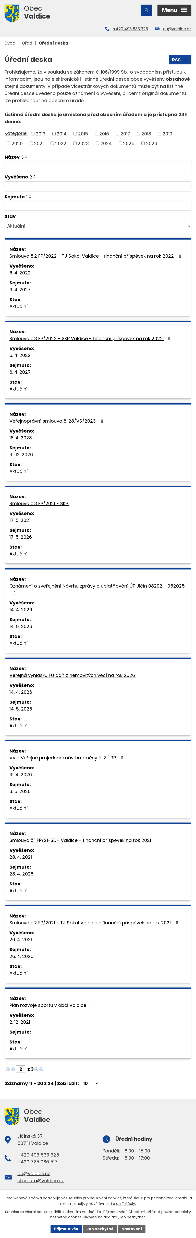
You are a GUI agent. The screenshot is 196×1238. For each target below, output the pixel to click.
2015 (83, 134)
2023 (83, 143)
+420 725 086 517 (37, 1162)
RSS (180, 60)
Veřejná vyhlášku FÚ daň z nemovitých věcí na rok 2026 (76, 675)
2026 (151, 143)
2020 (17, 143)
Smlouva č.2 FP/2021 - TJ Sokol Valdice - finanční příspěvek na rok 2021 (94, 923)
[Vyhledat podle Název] (98, 166)
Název (14, 157)
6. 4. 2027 (20, 289)
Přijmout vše (66, 1228)
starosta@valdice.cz (40, 1180)
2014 (62, 134)
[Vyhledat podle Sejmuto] (98, 206)
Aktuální (18, 306)
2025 (128, 143)
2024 (106, 143)
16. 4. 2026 (20, 774)
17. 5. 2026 (20, 537)
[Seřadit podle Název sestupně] (26, 158)
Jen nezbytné (100, 1228)
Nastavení (131, 1228)
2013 (40, 134)
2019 (167, 134)
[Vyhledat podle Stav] (98, 226)
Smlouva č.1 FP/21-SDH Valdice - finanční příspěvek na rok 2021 (85, 840)
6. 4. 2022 (20, 273)
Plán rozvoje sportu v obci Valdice (52, 1005)
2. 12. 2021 (19, 1022)
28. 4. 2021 (20, 857)
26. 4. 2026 (21, 956)
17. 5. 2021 (19, 520)
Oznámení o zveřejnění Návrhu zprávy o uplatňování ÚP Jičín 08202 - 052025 (97, 589)
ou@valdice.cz (177, 29)
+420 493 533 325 (130, 29)
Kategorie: (16, 133)
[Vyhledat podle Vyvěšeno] (98, 187)
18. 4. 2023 (20, 438)
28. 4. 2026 (21, 874)
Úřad (27, 43)
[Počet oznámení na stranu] (90, 1083)
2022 (60, 143)
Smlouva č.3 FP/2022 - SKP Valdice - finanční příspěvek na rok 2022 (90, 338)
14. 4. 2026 (20, 609)
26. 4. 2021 (20, 939)
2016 (104, 134)
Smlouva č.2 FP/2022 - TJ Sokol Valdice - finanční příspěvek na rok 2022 (96, 256)
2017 (125, 134)
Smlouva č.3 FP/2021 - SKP (43, 503)
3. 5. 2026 (20, 791)
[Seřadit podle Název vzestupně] (26, 156)
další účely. (126, 1203)
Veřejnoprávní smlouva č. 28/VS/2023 (57, 421)
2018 (146, 134)
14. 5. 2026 (20, 626)
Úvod (10, 43)
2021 (39, 143)
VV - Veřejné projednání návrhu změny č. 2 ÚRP (67, 758)
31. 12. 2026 (21, 454)
